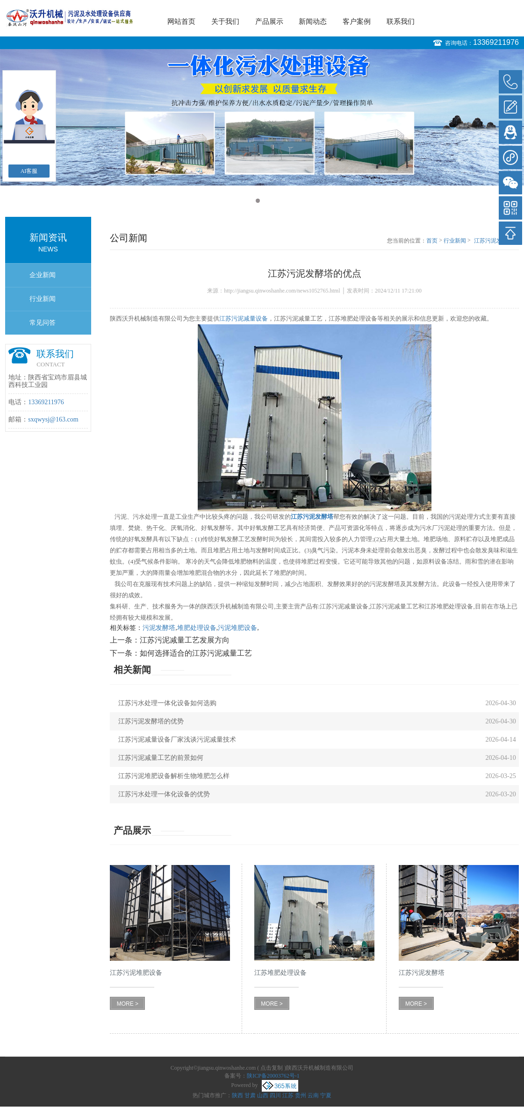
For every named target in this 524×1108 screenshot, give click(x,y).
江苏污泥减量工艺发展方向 (185, 640)
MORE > (127, 1004)
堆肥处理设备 (196, 627)
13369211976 (496, 42)
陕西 (237, 1095)
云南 (313, 1095)
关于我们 (225, 21)
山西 (262, 1095)
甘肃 (250, 1095)
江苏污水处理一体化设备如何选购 (167, 703)
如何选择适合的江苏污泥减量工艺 (196, 653)
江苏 (288, 1095)
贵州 (300, 1095)
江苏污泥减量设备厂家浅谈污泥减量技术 (177, 739)
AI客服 (29, 171)
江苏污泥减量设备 (243, 318)
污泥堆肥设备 (237, 627)
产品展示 (269, 21)
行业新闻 (42, 298)
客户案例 (357, 21)
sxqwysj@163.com (53, 419)
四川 (275, 1095)
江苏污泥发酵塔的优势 (151, 721)
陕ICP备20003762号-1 (273, 1075)
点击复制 (271, 1068)
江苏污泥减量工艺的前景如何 (160, 757)
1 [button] (258, 201)
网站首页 (181, 21)
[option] (262, 117)
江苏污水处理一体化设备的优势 (164, 794)
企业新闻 (42, 275)
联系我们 (401, 21)
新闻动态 (313, 21)
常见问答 (42, 322)
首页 (432, 240)
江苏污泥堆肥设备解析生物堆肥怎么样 (174, 775)
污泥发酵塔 (159, 627)
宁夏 (325, 1095)
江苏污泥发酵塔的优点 (496, 241)
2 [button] (267, 201)
